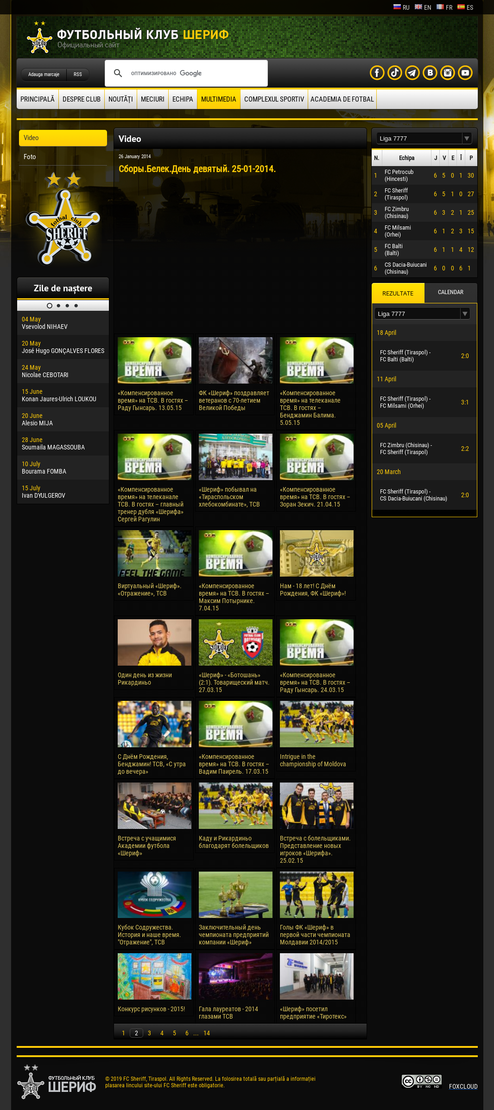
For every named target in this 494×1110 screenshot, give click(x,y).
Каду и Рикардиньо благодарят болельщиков (234, 841)
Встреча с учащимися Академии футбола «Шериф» (147, 845)
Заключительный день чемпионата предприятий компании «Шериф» (234, 935)
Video (31, 138)
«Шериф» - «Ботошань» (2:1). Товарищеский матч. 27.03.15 (234, 682)
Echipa (182, 99)
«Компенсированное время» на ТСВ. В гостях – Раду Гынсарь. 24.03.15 (315, 682)
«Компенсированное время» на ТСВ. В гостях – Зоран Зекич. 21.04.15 (315, 497)
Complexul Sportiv (274, 99)
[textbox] (419, 138)
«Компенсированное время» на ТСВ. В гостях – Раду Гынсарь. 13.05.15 (153, 400)
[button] (467, 138)
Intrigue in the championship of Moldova (313, 760)
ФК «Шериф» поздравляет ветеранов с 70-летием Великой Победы (234, 400)
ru (401, 7)
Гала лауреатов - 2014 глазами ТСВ (228, 1012)
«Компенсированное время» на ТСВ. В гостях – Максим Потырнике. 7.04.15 (234, 597)
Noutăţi (120, 99)
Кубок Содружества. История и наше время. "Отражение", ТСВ (149, 935)
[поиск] (185, 73)
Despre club (82, 99)
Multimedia (218, 99)
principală (37, 99)
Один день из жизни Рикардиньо (145, 678)
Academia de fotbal (342, 99)
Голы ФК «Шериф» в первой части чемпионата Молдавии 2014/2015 (315, 935)
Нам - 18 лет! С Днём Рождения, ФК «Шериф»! (313, 589)
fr (444, 7)
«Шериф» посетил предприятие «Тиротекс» (313, 1012)
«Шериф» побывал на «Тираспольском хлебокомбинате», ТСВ (229, 497)
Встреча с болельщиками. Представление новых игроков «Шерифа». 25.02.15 (315, 849)
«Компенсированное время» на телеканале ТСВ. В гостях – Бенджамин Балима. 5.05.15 (310, 407)
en (422, 7)
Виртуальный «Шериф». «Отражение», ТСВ (150, 589)
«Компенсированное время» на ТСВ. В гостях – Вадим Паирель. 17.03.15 (234, 764)
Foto (30, 157)
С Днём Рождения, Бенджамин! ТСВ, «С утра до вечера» (152, 764)
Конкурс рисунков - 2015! (151, 1009)
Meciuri (153, 99)
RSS (78, 74)
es (465, 7)
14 (206, 1033)
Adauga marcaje (43, 74)
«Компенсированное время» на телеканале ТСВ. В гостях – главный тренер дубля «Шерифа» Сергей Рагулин (151, 504)
